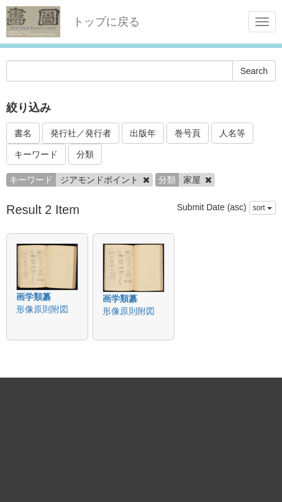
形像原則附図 (42, 309)
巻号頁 (188, 133)
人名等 (232, 133)
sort (262, 207)
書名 (23, 133)
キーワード (36, 154)
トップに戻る (106, 22)
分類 (85, 154)
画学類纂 (33, 297)
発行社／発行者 (80, 133)
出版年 (143, 133)
